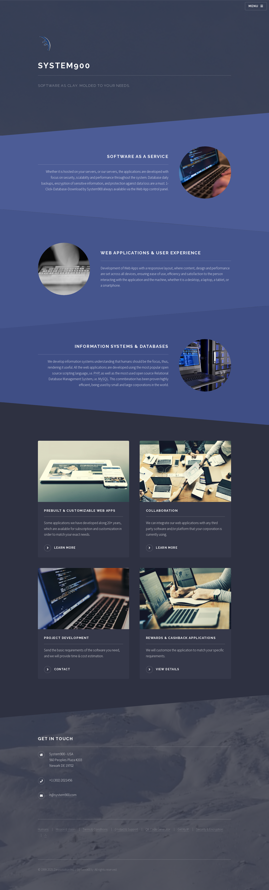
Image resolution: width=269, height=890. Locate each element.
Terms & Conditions (95, 829)
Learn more (65, 547)
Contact (62, 669)
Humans (43, 829)
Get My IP (183, 829)
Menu (253, 6)
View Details (167, 669)
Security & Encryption (209, 829)
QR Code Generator (157, 829)
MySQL (103, 379)
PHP (96, 373)
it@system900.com (62, 795)
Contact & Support (126, 829)
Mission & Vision (65, 829)
